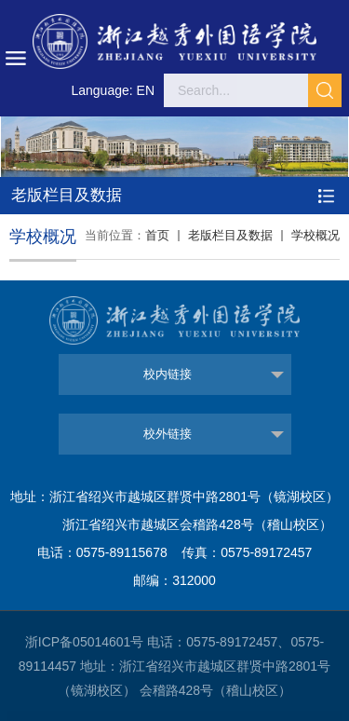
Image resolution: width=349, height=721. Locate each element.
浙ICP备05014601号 (84, 641)
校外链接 (167, 434)
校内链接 (167, 374)
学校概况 (315, 235)
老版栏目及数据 (230, 235)
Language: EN (112, 90)
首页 (157, 235)
